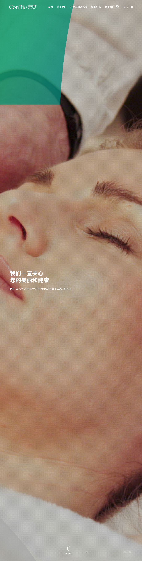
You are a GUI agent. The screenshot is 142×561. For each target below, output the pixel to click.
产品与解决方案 (78, 7)
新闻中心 (96, 7)
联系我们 (110, 7)
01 (86, 552)
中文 (123, 7)
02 (124, 552)
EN (131, 7)
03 (129, 552)
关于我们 (62, 7)
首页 (50, 7)
